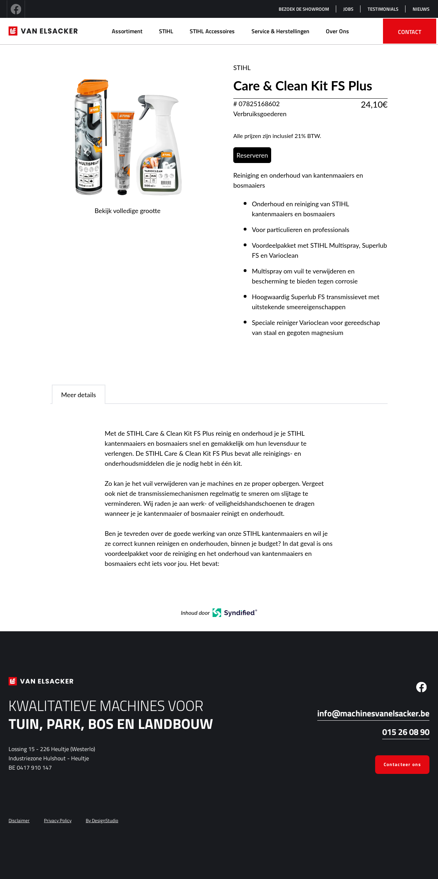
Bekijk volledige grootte (128, 210)
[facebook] (16, 9)
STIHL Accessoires (212, 31)
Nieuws (421, 9)
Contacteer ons (402, 764)
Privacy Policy (57, 820)
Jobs (348, 9)
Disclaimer (19, 820)
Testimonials (383, 9)
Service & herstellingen (280, 31)
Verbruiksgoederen (260, 114)
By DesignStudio (102, 820)
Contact (409, 32)
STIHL (166, 31)
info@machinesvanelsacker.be (373, 713)
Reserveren (252, 155)
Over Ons (337, 31)
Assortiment (127, 31)
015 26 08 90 (405, 731)
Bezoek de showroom (304, 9)
